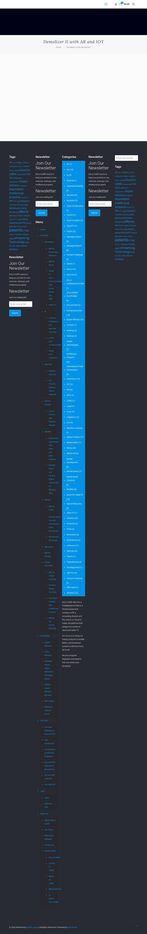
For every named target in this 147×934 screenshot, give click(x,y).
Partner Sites (50, 851)
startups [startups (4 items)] (18, 234)
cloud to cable (73, 220)
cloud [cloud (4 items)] (16, 170)
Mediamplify (72, 442)
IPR (68, 390)
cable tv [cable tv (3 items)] (20, 166)
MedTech (48, 364)
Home (58, 47)
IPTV (69, 395)
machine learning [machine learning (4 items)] (16, 205)
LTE (68, 422)
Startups (44, 720)
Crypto (70, 231)
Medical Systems (51, 373)
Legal (69, 406)
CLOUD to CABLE (51, 866)
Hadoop (70, 336)
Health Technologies (72, 343)
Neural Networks (74, 504)
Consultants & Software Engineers (49, 752)
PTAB (69, 529)
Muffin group (32, 927)
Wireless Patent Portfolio (51, 588)
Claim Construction (75, 206)
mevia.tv (51, 305)
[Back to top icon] (137, 926)
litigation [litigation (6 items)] (25, 201)
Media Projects (73, 437)
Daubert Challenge (75, 255)
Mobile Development (72, 460)
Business (71, 200)
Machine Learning (74, 428)
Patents (70, 518)
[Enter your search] (126, 158)
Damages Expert (74, 237)
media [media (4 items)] (25, 205)
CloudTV (70, 226)
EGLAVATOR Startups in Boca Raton (49, 765)
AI (45, 311)
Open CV (70, 513)
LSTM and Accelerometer (51, 341)
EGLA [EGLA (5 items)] (11, 178)
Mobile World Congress (72, 478)
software (71, 545)
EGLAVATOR (49, 784)
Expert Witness (47, 644)
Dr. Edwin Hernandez (51, 898)
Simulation (71, 534)
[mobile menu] (106, 4)
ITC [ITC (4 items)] (14, 201)
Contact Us (49, 845)
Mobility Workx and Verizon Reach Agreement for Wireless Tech (51, 479)
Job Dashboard (49, 742)
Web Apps (71, 587)
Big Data (70, 195)
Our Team (48, 830)
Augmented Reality (75, 186)
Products (44, 235)
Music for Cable (51, 879)
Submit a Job (48, 805)
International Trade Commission (75, 368)
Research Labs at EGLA (48, 710)
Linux (69, 412)
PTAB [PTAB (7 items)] (26, 230)
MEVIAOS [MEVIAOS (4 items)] (13, 216)
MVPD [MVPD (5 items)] (22, 223)
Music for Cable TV (75, 495)
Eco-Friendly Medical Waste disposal (51, 387)
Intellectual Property (71, 355)
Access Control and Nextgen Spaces (51, 418)
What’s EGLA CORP (50, 822)
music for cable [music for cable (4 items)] (15, 219)
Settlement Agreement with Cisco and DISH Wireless (51, 448)
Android (70, 180)
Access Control (47, 403)
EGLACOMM (51, 857)
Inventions (71, 379)
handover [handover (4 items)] (23, 186)
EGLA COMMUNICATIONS (75, 282)
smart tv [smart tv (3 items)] (12, 234)
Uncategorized (73, 567)
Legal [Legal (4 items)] (18, 201)
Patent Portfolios (48, 564)
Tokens (70, 556)
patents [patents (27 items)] (16, 230)
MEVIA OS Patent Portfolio (51, 623)
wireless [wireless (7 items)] (13, 249)
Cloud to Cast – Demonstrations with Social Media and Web (51, 285)
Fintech (47, 500)
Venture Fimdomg (74, 578)
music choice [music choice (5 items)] (23, 215)
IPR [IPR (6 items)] (11, 201)
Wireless (48, 432)
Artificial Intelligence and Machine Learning (51, 325)
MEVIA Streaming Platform (51, 252)
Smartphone (72, 540)
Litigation (71, 417)
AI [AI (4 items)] (22, 163)
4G (68, 164)
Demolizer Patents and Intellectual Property (51, 605)
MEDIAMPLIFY (51, 889)
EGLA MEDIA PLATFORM (72, 294)
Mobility (70, 489)
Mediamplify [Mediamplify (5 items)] (15, 208)
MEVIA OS (71, 453)
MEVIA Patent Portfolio (51, 575)
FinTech (70, 325)
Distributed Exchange (51, 538)
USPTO (70, 573)
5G (68, 170)
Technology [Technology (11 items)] (16, 242)
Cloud (69, 215)
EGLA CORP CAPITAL (49, 777)
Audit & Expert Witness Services (48, 689)
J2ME (69, 401)
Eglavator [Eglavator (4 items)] (18, 178)
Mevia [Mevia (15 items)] (23, 212)
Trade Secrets (72, 562)
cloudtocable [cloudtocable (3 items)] (21, 174)
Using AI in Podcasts (51, 354)
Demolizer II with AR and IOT (78, 47)
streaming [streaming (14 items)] (21, 238)
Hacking (70, 330)
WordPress (72, 927)
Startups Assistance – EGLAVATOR (50, 730)
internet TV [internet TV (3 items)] (25, 198)
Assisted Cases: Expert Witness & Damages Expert (48, 670)
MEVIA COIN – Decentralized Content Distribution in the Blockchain (51, 518)
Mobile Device (72, 471)
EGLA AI (70, 275)
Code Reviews (48, 653)
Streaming (48, 242)
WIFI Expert (49, 701)
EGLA (69, 269)
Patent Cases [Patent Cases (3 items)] (22, 227)
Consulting (45, 636)
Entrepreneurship (74, 310)
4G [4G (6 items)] (10, 162)
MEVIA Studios (47, 554)
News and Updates (48, 837)
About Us (44, 814)
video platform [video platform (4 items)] (21, 246)
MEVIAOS (48, 547)
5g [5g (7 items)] (19, 162)
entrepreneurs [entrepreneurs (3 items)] (14, 182)
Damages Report (74, 246)
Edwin (69, 264)
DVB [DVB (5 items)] (28, 174)
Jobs (42, 791)
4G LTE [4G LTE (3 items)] (14, 163)
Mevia (69, 448)
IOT (68, 384)
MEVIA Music (51, 263)
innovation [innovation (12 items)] (16, 189)
